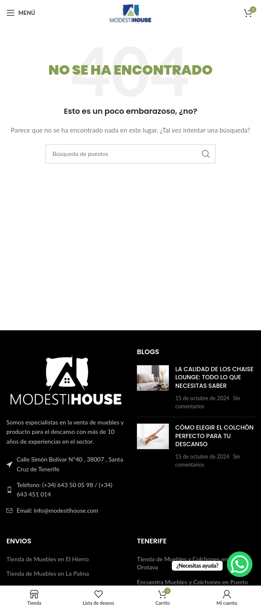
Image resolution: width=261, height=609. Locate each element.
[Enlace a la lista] (65, 489)
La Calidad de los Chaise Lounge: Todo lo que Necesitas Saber (214, 377)
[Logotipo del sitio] (130, 12)
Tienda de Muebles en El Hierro (47, 559)
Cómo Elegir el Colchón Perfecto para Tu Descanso (214, 435)
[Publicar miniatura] (153, 387)
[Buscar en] (130, 154)
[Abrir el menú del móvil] (20, 12)
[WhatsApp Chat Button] (239, 564)
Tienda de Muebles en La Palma (47, 573)
